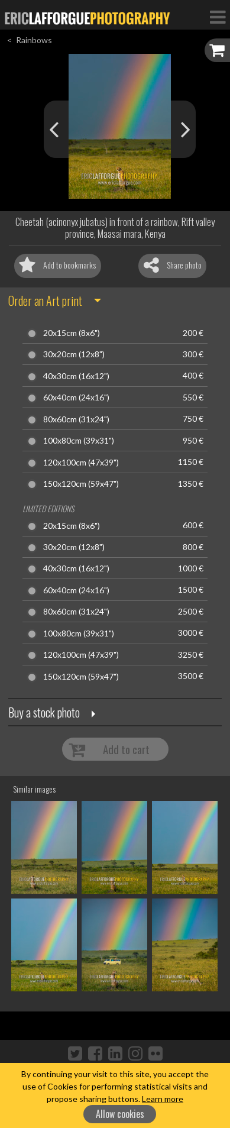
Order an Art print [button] (45, 300)
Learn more (162, 1099)
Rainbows (34, 40)
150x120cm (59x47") (81, 484)
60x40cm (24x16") (76, 397)
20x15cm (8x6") (71, 333)
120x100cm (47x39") (81, 462)
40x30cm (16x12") (76, 376)
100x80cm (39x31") (78, 440)
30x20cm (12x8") (74, 354)
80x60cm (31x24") (76, 419)
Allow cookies (120, 1114)
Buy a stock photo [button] (44, 712)
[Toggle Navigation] (217, 16)
